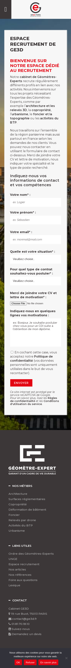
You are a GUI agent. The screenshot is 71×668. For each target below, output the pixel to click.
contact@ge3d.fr (23, 619)
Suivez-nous (19, 629)
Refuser (30, 662)
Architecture (18, 494)
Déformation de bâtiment (27, 509)
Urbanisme (17, 530)
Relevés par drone (22, 520)
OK (18, 662)
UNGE (13, 559)
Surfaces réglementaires (27, 499)
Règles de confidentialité (33, 399)
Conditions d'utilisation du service (34, 402)
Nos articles (17, 569)
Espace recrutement (24, 564)
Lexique (14, 585)
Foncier (14, 515)
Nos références (20, 574)
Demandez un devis (25, 634)
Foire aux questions (23, 580)
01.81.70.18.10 (19, 624)
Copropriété (18, 504)
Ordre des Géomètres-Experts (31, 553)
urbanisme (20, 114)
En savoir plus (48, 662)
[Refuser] (66, 658)
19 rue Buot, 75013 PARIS (28, 613)
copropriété (41, 110)
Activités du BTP (21, 525)
